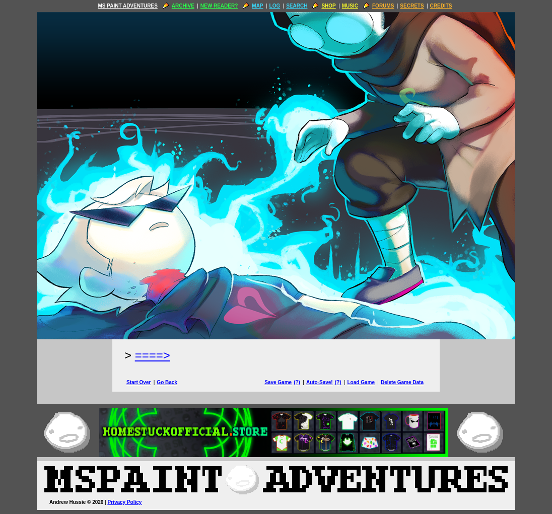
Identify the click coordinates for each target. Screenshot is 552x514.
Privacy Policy (125, 502)
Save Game (278, 382)
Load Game (360, 382)
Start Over (138, 382)
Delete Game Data (402, 382)
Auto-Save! (319, 382)
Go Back (167, 382)
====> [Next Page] (152, 355)
